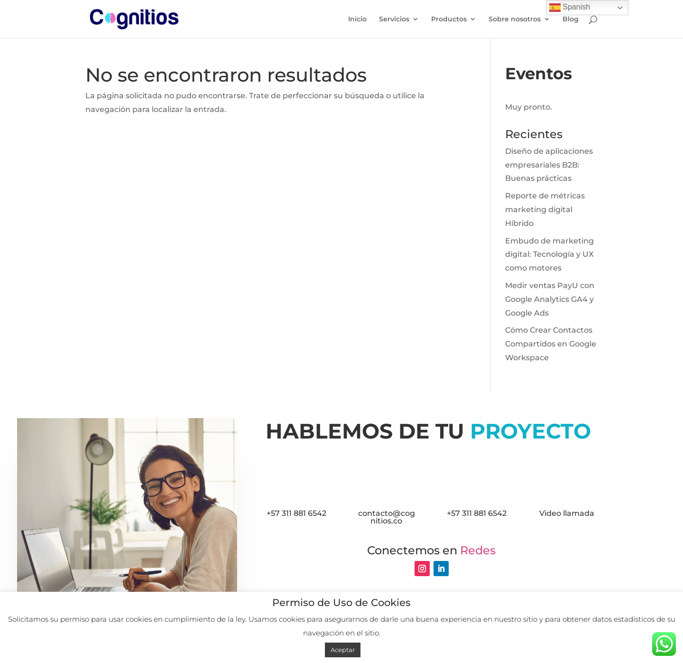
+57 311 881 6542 (296, 513)
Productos (449, 19)
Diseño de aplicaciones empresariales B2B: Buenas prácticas (549, 165)
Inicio (357, 19)
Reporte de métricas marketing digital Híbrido (545, 209)
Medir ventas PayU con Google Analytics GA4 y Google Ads (549, 299)
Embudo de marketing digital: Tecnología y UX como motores (549, 254)
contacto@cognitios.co (386, 517)
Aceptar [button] (343, 650)
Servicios (394, 19)
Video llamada (566, 513)
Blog (571, 19)
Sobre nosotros (515, 19)
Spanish (569, 7)
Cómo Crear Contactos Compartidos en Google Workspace (550, 344)
